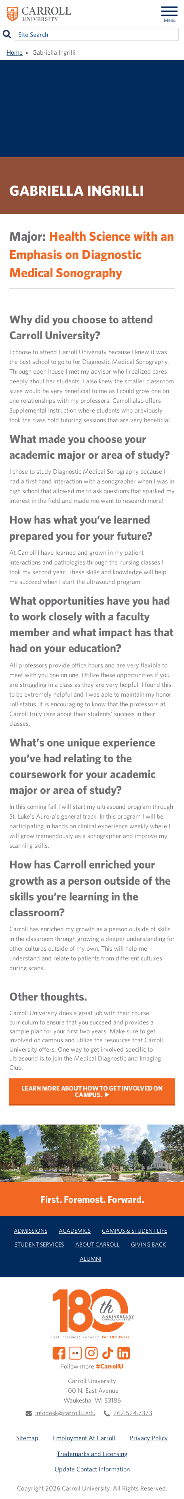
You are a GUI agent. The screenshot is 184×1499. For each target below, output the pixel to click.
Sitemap (27, 1437)
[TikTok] (107, 1352)
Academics (75, 1230)
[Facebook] (59, 1352)
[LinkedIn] (123, 1352)
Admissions (30, 1230)
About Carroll (97, 1244)
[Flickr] (75, 1352)
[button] (169, 1484)
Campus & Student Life (134, 1230)
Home (14, 52)
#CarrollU (109, 1366)
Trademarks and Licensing (92, 1453)
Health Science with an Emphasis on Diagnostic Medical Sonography (91, 254)
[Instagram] (91, 1352)
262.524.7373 (132, 1412)
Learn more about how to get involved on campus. (92, 1091)
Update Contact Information (92, 1469)
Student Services (39, 1244)
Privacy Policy (149, 1437)
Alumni (91, 1258)
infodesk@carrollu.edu (65, 1412)
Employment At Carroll (84, 1437)
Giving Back (148, 1244)
